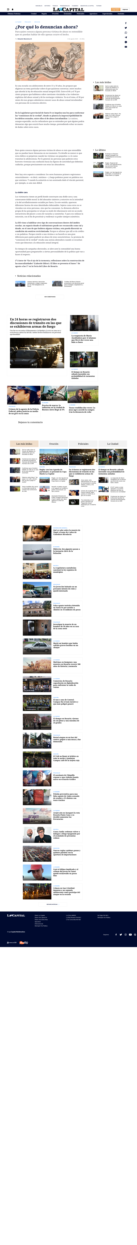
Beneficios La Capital (87, 5)
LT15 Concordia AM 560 (73, 915)
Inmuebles (39, 5)
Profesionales (65, 5)
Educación (28, 21)
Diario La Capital (40, 911)
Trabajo (55, 5)
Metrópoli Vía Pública (41, 922)
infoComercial (39, 920)
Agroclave (93, 13)
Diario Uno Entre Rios (41, 915)
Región (44, 13)
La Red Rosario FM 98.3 (73, 913)
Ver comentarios (49, 296)
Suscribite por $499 (116, 9)
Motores (47, 5)
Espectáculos (107, 13)
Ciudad (33, 13)
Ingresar (125, 9)
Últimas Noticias (14, 13)
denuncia (37, 21)
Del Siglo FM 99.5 (103, 911)
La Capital (18, 21)
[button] (8, 9)
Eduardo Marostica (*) (25, 38)
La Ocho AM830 (71, 911)
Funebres (75, 5)
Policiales (80, 13)
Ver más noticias (52, 900)
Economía (68, 13)
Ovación (55, 13)
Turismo (98, 5)
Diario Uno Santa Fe (41, 913)
